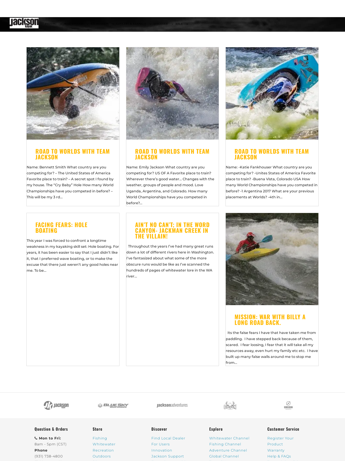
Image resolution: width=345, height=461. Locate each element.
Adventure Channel (228, 453)
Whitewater (104, 447)
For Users (160, 447)
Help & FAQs (279, 459)
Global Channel (224, 459)
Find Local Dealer (168, 441)
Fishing (100, 441)
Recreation (103, 453)
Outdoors (102, 459)
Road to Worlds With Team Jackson (72, 156)
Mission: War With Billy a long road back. (270, 322)
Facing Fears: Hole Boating (61, 230)
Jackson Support (167, 459)
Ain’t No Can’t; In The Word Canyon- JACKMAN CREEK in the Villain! (172, 233)
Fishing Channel (225, 447)
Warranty (275, 453)
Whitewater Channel (229, 441)
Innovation (161, 453)
